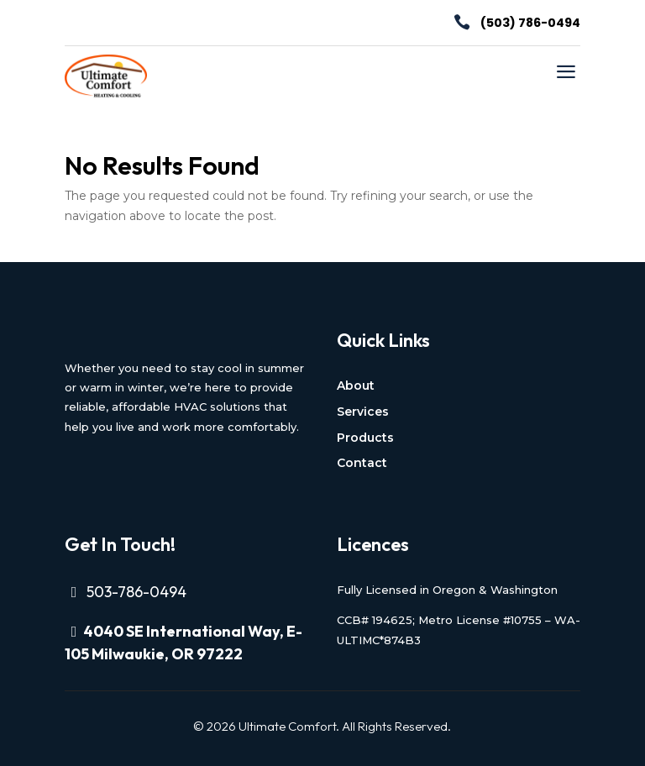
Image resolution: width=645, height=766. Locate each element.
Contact (362, 462)
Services (363, 411)
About (356, 385)
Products (365, 437)
